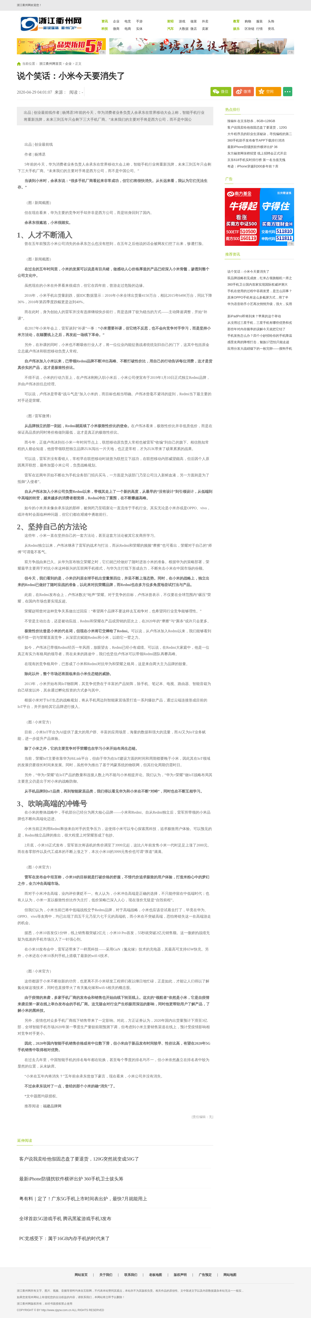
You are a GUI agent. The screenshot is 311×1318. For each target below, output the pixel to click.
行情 (259, 29)
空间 (270, 91)
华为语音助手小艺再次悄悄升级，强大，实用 (259, 304)
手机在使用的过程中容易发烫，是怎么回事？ (259, 291)
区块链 (249, 29)
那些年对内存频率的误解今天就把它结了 (256, 329)
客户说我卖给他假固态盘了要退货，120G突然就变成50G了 (79, 1158)
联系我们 (130, 1275)
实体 (139, 29)
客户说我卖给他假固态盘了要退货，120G (257, 127)
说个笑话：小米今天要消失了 (248, 271)
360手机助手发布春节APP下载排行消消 (255, 140)
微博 (247, 91)
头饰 (271, 21)
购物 (248, 21)
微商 (116, 29)
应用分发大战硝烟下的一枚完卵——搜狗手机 (259, 348)
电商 (128, 29)
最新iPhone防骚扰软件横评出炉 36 (252, 147)
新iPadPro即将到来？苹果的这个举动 (254, 316)
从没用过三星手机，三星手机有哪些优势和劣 (259, 322)
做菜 (193, 21)
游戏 (182, 21)
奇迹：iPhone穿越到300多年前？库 (252, 166)
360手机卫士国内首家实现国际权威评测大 (257, 284)
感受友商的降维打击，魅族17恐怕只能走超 (258, 342)
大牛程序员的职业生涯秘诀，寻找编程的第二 (259, 134)
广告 (229, 179)
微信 (224, 91)
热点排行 (232, 109)
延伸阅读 (24, 1140)
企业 (116, 21)
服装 (259, 21)
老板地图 (155, 1275)
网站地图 (229, 1275)
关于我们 (105, 1275)
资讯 (271, 29)
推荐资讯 (232, 254)
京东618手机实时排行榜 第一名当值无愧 (256, 160)
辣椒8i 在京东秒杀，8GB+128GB (251, 121)
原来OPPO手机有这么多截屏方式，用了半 (257, 297)
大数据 (184, 29)
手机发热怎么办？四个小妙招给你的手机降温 (259, 335)
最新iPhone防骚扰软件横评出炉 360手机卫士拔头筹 (71, 1178)
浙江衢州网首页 (50, 63)
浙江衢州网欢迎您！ (29, 5)
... (287, 91)
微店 (193, 29)
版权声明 (180, 1275)
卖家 (205, 29)
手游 (139, 21)
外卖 (205, 21)
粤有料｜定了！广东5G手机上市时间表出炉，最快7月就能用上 (83, 1198)
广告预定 (205, 1275)
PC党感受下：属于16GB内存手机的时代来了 (64, 1238)
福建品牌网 (52, 1106)
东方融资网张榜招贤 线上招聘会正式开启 (257, 153)
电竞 (128, 21)
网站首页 (81, 1275)
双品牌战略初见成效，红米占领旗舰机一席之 (259, 278)
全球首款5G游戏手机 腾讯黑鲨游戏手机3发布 (65, 1218)
